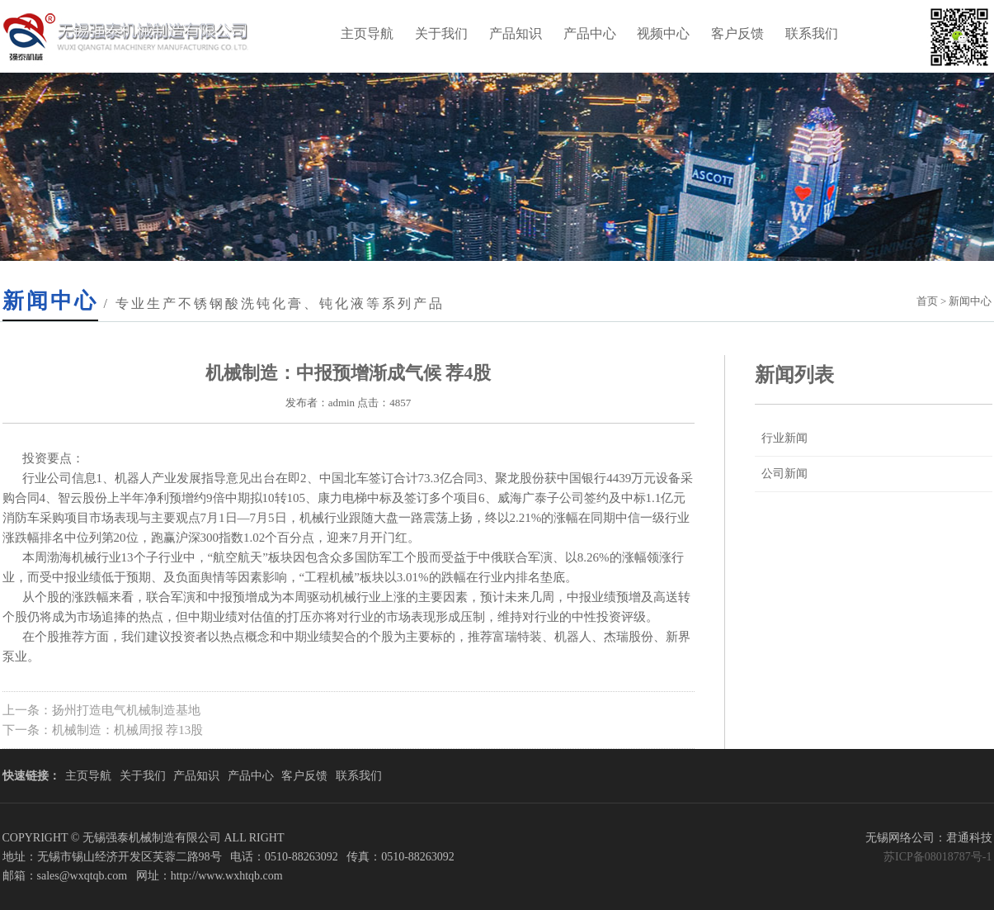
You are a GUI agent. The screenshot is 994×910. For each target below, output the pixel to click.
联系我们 (811, 33)
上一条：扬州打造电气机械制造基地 (101, 710)
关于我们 (441, 33)
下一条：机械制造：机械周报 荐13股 (103, 730)
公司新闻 (784, 473)
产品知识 (515, 33)
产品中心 (589, 33)
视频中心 (663, 33)
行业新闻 (784, 438)
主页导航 (367, 33)
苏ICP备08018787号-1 (937, 857)
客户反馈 (737, 33)
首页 (927, 301)
